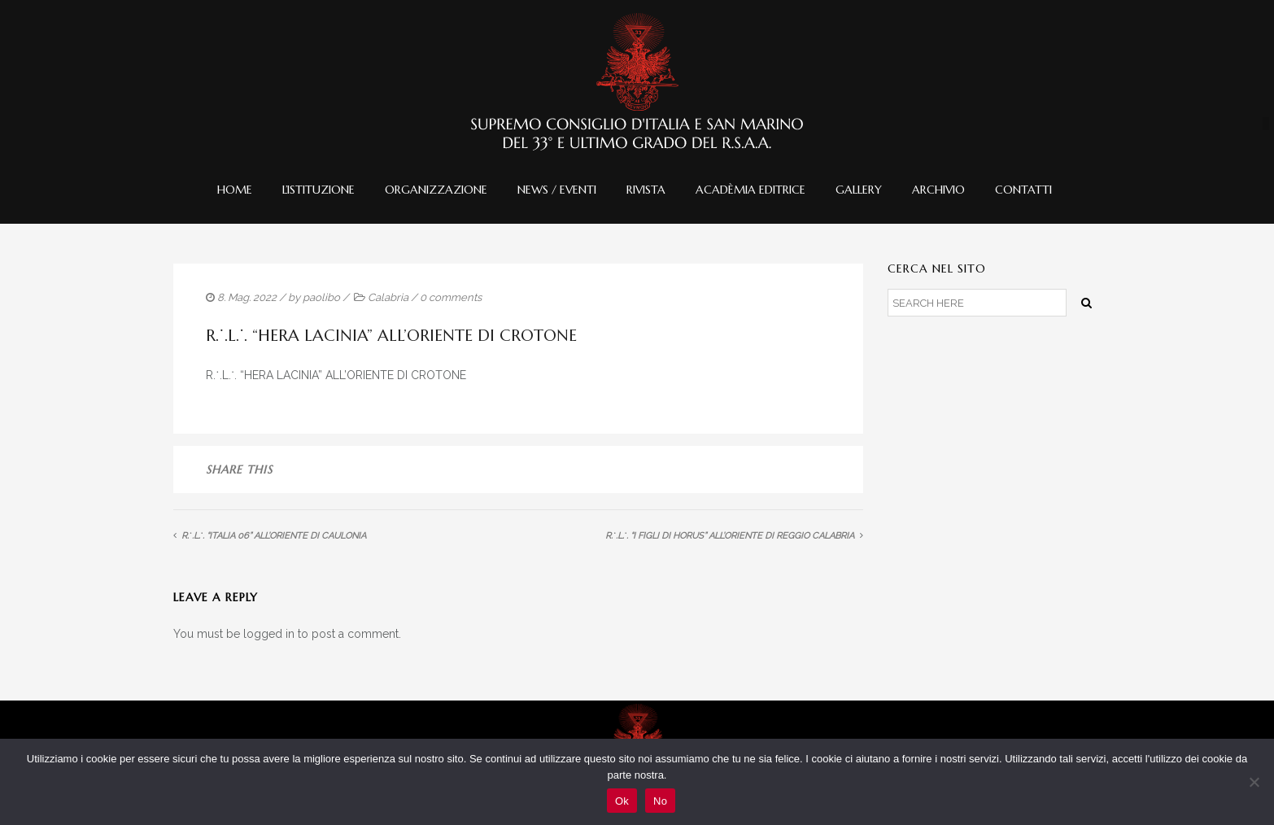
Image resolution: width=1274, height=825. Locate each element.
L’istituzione (318, 189)
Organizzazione (436, 189)
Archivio (938, 189)
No (660, 801)
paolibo (321, 297)
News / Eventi (556, 189)
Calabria (388, 297)
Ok (622, 801)
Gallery (859, 189)
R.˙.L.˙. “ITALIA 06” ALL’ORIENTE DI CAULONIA (273, 535)
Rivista (645, 189)
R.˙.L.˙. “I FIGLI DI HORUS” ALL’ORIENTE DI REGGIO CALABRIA (729, 535)
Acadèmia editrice (750, 189)
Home (234, 189)
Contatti (1023, 189)
